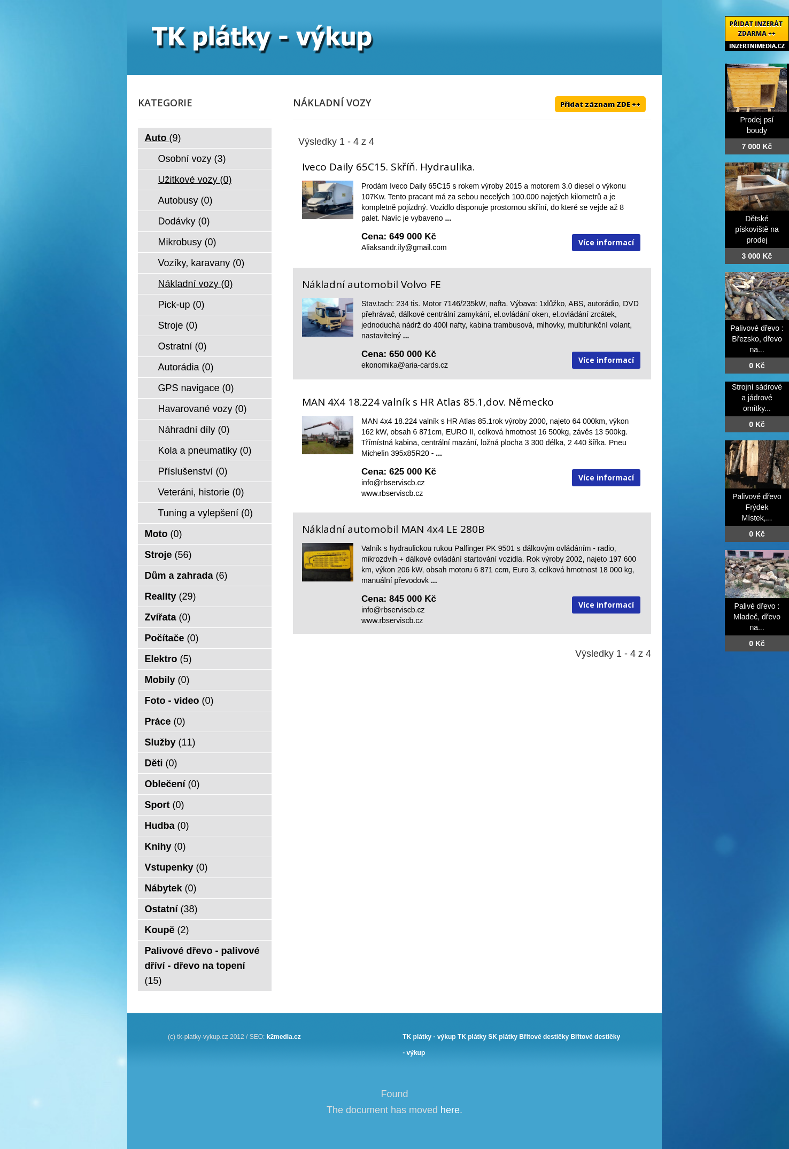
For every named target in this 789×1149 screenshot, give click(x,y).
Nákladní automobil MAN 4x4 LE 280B (393, 529)
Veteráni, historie (201, 492)
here (450, 1110)
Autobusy (185, 200)
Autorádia (186, 367)
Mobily (167, 679)
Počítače (172, 638)
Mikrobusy (187, 242)
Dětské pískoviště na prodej (757, 229)
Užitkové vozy (195, 179)
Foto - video (179, 700)
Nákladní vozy (195, 283)
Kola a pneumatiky (205, 450)
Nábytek (171, 888)
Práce (165, 721)
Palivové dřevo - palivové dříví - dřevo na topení (202, 965)
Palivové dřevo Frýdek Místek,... (757, 507)
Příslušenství (193, 471)
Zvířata (168, 617)
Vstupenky (176, 867)
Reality (170, 596)
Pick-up (181, 304)
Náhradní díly (194, 429)
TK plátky (472, 1037)
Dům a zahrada (186, 575)
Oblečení (172, 784)
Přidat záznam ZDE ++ (600, 104)
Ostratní (182, 346)
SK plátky (502, 1037)
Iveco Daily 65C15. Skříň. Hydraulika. (388, 167)
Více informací (606, 242)
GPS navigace (196, 388)
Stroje (178, 325)
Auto (163, 138)
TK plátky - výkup (429, 1037)
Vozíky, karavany (201, 263)
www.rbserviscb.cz (392, 493)
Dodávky (184, 221)
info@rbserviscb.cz (392, 482)
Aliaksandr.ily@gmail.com (404, 247)
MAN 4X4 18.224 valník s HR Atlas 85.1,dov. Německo (428, 402)
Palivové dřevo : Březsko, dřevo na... (757, 339)
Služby (170, 742)
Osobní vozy (192, 158)
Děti (161, 763)
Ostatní (171, 909)
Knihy (165, 846)
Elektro (168, 659)
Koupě (167, 930)
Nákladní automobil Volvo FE (371, 284)
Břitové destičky (544, 1037)
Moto (163, 534)
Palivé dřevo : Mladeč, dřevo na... (756, 617)
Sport (164, 804)
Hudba (167, 825)
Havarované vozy (202, 408)
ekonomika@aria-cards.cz (404, 365)
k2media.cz (284, 1037)
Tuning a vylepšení (205, 513)
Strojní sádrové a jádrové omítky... (757, 398)
